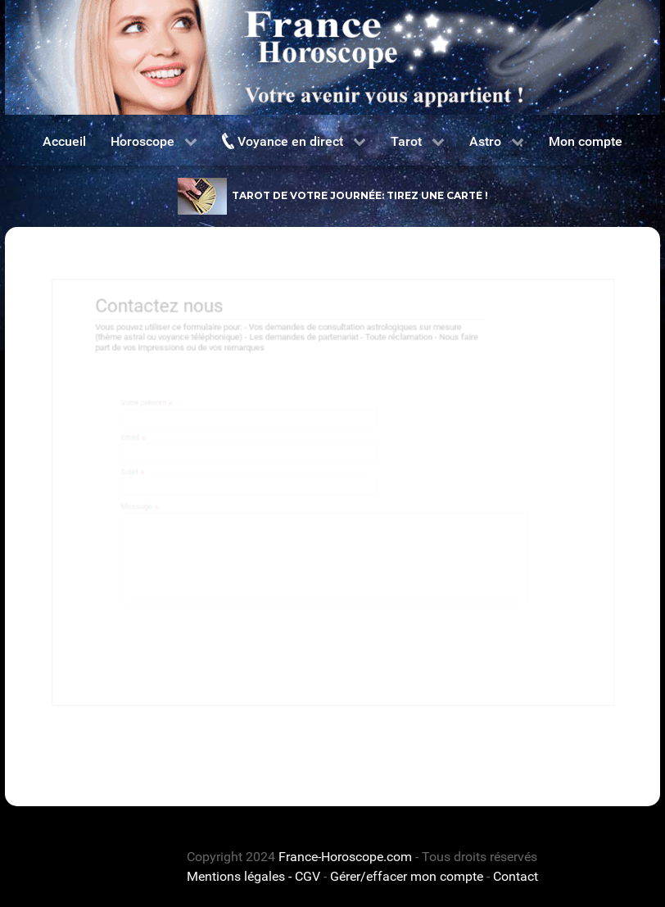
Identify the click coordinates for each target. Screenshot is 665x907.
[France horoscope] (332, 57)
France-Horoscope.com (345, 856)
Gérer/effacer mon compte (406, 876)
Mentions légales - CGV (253, 876)
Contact (515, 876)
